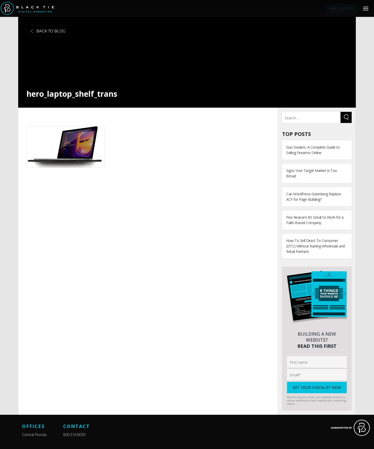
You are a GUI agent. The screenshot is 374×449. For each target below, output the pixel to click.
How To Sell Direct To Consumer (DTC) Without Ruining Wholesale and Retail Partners (315, 246)
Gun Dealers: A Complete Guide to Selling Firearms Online (313, 150)
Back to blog (47, 31)
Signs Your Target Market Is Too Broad (311, 173)
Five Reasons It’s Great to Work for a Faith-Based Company (315, 220)
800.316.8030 (74, 434)
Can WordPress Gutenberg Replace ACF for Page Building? (313, 196)
